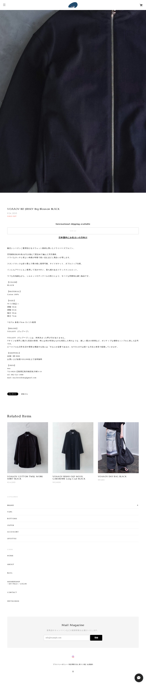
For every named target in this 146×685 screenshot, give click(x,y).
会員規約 (90, 664)
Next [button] (143, 101)
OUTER (10, 525)
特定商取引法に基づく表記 (77, 664)
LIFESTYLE (12, 538)
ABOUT (10, 564)
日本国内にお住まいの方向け (73, 238)
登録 (96, 638)
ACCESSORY (13, 532)
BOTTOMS (12, 518)
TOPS (9, 512)
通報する (24, 394)
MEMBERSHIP (13, 582)
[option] (73, 101)
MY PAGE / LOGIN (18, 584)
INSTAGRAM (13, 601)
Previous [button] (3, 101)
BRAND (10, 505)
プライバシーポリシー (60, 664)
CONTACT (12, 592)
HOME (10, 556)
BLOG (10, 573)
